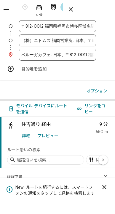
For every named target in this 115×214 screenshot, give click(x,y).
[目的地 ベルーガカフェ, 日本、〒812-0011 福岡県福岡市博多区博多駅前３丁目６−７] (57, 54)
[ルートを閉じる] (71, 9)
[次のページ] (103, 160)
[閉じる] (104, 187)
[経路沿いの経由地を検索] (45, 160)
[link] (57, 142)
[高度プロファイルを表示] (105, 176)
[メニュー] (6, 9)
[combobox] (57, 26)
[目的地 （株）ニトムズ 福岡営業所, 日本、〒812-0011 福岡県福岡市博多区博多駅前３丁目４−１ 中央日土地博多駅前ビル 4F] (57, 40)
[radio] (25, 9)
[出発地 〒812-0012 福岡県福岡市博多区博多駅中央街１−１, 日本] (57, 26)
